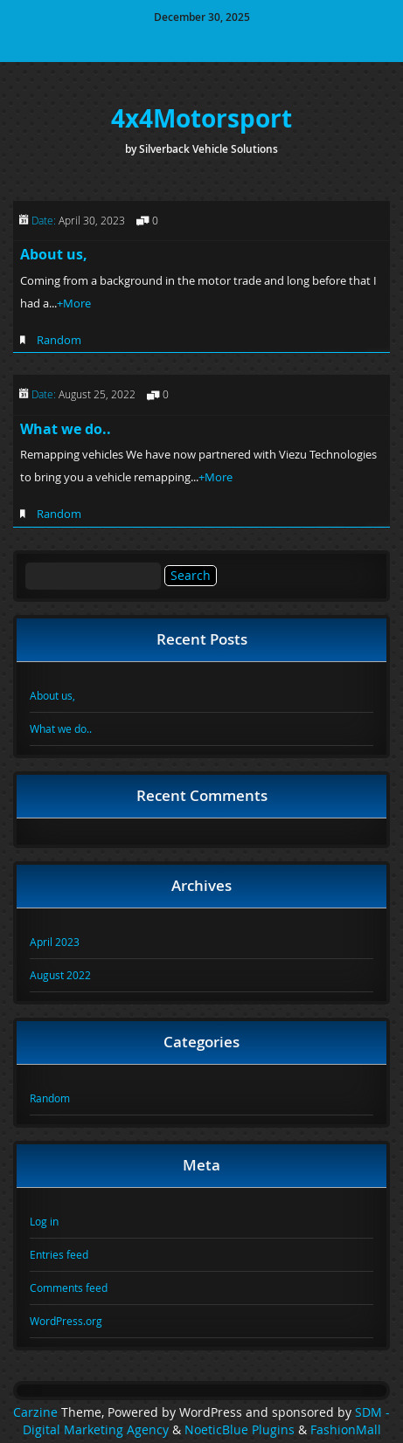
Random (59, 340)
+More (74, 303)
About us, (53, 254)
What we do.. (65, 428)
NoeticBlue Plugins (239, 1430)
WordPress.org (66, 1321)
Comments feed (69, 1288)
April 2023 (55, 942)
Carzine (37, 1412)
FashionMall (345, 1430)
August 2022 (60, 975)
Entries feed (59, 1254)
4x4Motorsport (201, 118)
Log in (44, 1221)
